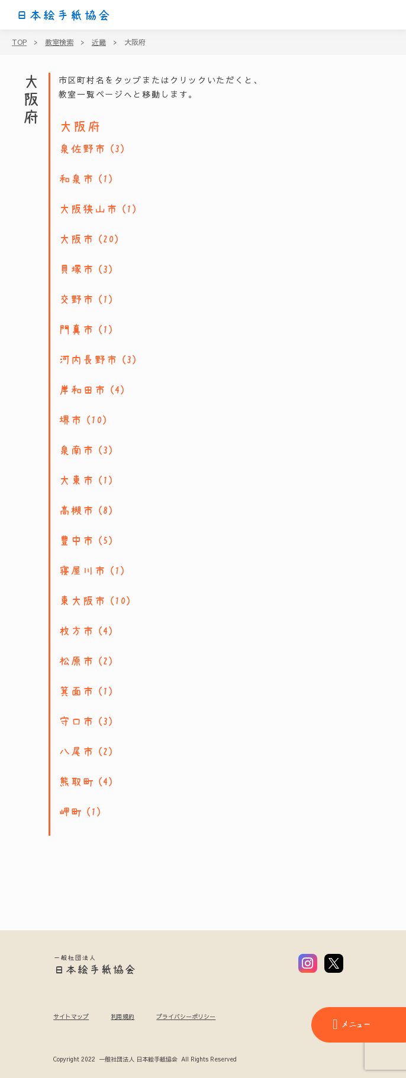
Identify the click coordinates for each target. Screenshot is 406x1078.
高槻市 (76, 511)
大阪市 (76, 239)
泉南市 (76, 450)
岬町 (70, 812)
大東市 (76, 480)
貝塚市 (76, 269)
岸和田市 (82, 390)
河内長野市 (88, 360)
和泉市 (76, 179)
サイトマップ (71, 1016)
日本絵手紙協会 (63, 15)
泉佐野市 (82, 149)
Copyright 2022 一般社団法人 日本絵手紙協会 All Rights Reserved (144, 1059)
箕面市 (76, 691)
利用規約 (122, 1016)
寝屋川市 (82, 571)
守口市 (76, 722)
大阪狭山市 (88, 209)
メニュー (351, 1024)
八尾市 (76, 752)
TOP (19, 42)
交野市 (76, 300)
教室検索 (59, 42)
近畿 (99, 42)
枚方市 (76, 631)
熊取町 (76, 782)
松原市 (76, 661)
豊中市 (76, 541)
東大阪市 (82, 601)
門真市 (76, 330)
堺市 (70, 420)
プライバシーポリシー (185, 1016)
